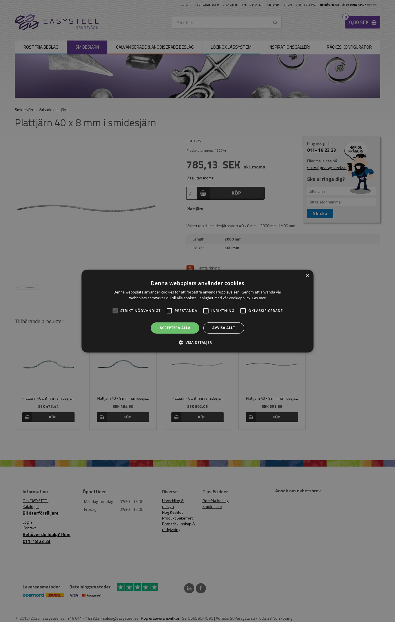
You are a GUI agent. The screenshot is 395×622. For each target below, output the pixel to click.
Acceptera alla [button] (175, 327)
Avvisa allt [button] (223, 327)
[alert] (197, 311)
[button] (115, 311)
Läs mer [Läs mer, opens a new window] (259, 298)
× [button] (307, 276)
